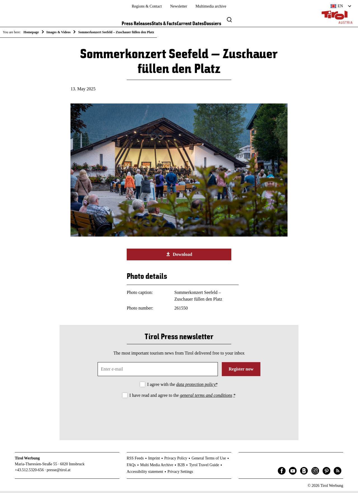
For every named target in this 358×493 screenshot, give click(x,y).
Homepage (31, 32)
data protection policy (196, 386)
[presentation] (179, 416)
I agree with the (182, 386)
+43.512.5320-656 (29, 472)
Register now (241, 371)
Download (179, 256)
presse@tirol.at (58, 472)
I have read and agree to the (182, 397)
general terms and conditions (206, 397)
